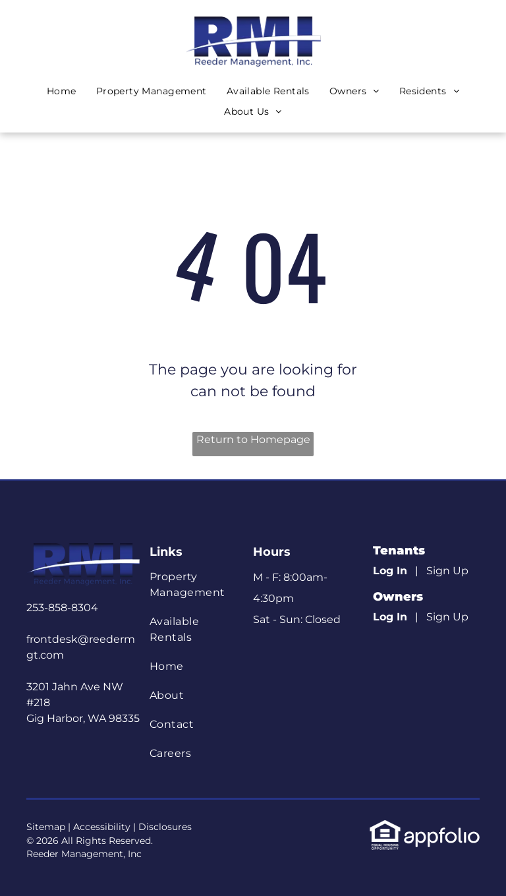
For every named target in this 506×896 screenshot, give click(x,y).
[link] (385, 826)
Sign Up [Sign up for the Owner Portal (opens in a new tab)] (447, 617)
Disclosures (165, 827)
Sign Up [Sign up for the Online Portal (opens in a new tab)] (447, 570)
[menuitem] (61, 91)
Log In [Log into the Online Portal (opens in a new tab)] (390, 570)
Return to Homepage (253, 439)
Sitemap (45, 827)
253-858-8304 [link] (62, 607)
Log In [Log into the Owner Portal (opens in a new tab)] (390, 617)
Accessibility (101, 827)
